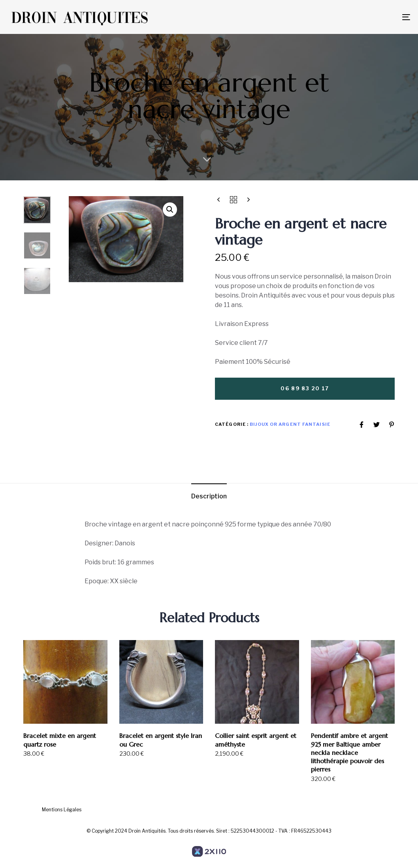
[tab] (209, 496)
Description (209, 496)
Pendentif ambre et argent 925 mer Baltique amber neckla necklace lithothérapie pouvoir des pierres (349, 752)
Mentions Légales (61, 810)
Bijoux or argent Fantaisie (290, 424)
